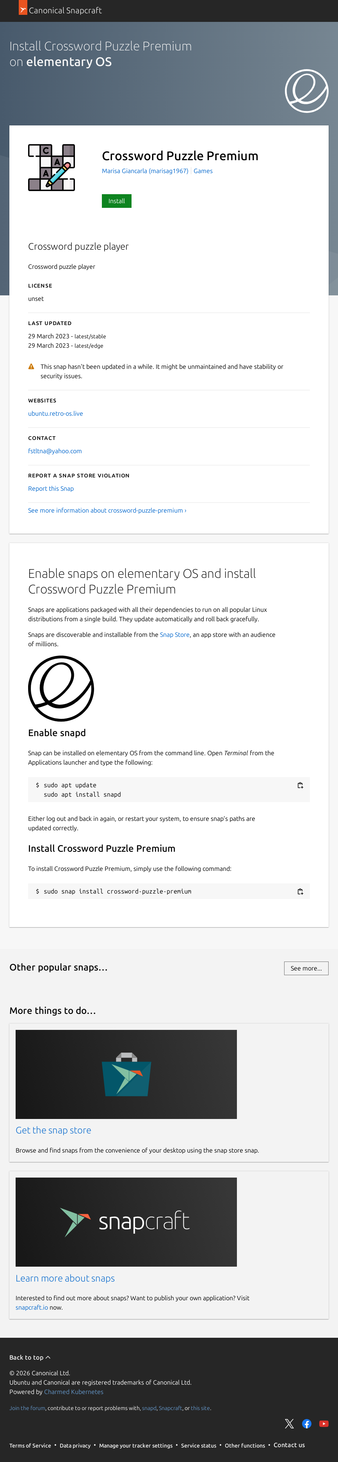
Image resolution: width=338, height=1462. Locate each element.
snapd (149, 1408)
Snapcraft (170, 1408)
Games (203, 170)
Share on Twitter (289, 1423)
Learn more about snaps (65, 1278)
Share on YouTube (324, 1423)
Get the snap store (53, 1130)
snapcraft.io (32, 1307)
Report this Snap (51, 488)
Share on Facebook (306, 1423)
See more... (306, 968)
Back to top (30, 1357)
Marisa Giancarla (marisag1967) (146, 170)
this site (200, 1408)
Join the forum (27, 1408)
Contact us (289, 1444)
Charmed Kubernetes (73, 1391)
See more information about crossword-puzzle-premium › (107, 510)
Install (117, 200)
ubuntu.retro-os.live (55, 413)
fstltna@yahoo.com (55, 450)
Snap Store (175, 634)
